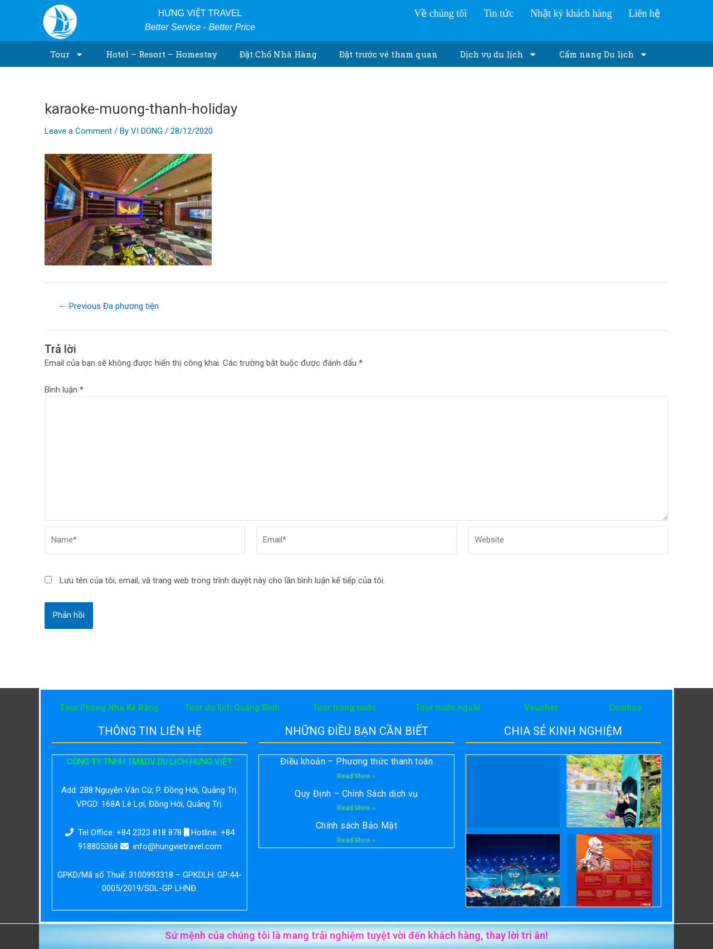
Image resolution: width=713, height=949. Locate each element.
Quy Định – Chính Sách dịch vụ (356, 793)
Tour (67, 54)
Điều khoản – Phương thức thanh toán (356, 761)
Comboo (625, 708)
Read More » (356, 776)
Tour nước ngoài (447, 708)
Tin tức (499, 13)
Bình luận (64, 390)
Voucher (541, 708)
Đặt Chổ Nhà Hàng (278, 54)
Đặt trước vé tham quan (388, 54)
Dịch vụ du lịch (498, 54)
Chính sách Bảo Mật (356, 825)
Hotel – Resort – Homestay (161, 54)
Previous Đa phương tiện (108, 306)
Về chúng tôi (440, 13)
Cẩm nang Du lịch (603, 54)
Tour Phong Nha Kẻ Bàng (109, 708)
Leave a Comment (78, 131)
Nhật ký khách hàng (571, 13)
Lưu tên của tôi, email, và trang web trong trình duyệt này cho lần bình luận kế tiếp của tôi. (222, 580)
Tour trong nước (344, 708)
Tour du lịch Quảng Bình (232, 708)
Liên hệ (644, 13)
